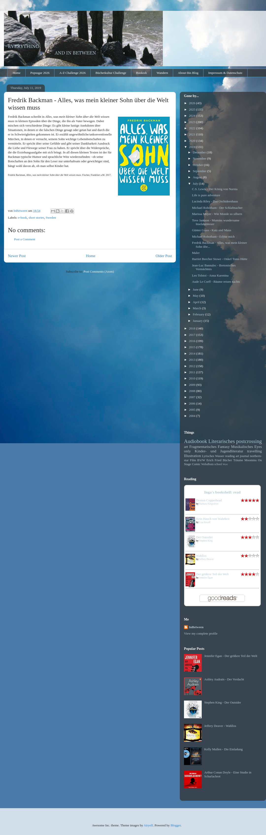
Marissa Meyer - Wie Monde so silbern (217, 214)
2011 (192, 372)
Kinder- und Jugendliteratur (219, 451)
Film (193, 460)
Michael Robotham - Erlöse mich (213, 236)
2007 (192, 397)
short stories (36, 217)
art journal (242, 456)
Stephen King (206, 540)
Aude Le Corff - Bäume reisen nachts (216, 281)
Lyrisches (208, 456)
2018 (192, 328)
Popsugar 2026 (40, 73)
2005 (192, 409)
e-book (22, 217)
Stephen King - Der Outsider (222, 702)
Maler (196, 253)
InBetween (196, 627)
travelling (254, 451)
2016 (192, 341)
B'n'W (201, 460)
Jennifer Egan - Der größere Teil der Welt (230, 656)
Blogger (175, 825)
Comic (196, 464)
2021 (192, 134)
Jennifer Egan (206, 577)
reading (230, 456)
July (196, 183)
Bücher (227, 460)
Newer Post (17, 256)
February (199, 314)
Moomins (250, 460)
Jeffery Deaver (206, 559)
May (196, 295)
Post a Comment (24, 239)
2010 (192, 378)
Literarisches (221, 441)
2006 (192, 403)
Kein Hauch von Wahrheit (213, 519)
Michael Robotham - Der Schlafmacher (217, 208)
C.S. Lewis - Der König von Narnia (214, 189)
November (200, 158)
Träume (238, 460)
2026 (192, 103)
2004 (192, 416)
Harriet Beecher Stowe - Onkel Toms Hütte (219, 259)
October (198, 165)
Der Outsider (204, 537)
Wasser (219, 456)
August (198, 177)
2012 (192, 366)
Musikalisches (242, 446)
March (197, 308)
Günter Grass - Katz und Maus (211, 230)
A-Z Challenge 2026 (72, 73)
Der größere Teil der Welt (212, 574)
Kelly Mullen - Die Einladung (223, 749)
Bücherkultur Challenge (111, 73)
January (198, 321)
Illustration (192, 456)
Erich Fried (213, 460)
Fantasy (224, 446)
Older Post (164, 256)
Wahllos (201, 555)
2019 (192, 147)
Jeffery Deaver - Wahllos (220, 726)
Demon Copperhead (209, 500)
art (186, 446)
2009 (192, 385)
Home (17, 73)
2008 (192, 391)
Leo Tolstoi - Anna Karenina (210, 275)
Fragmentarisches (202, 446)
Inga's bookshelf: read (222, 492)
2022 (192, 128)
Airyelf (148, 825)
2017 (192, 335)
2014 (192, 353)
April (196, 302)
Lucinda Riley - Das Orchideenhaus (215, 201)
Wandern (162, 73)
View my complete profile (200, 633)
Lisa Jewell (204, 522)
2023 (192, 122)
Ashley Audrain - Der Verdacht (224, 679)
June (196, 289)
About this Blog (188, 73)
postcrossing (249, 441)
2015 (192, 347)
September (200, 171)
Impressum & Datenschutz (225, 73)
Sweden (51, 217)
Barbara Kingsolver (209, 503)
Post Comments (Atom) (98, 271)
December (200, 152)
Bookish (141, 73)
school (218, 464)
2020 (192, 141)
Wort (225, 464)
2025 (192, 109)
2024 (192, 115)
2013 (192, 359)
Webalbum (207, 464)
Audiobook (195, 441)
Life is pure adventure (206, 195)
